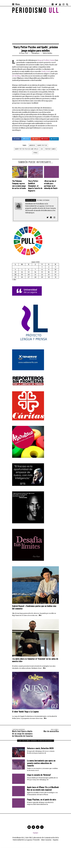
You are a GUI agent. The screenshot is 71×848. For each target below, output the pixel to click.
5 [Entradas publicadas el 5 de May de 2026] (21, 269)
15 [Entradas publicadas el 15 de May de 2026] (42, 272)
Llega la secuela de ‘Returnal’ (39, 774)
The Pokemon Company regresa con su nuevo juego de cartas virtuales (19, 184)
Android (32, 145)
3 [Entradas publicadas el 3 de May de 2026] (55, 267)
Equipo (35, 833)
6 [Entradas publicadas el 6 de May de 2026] (28, 269)
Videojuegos (35, 53)
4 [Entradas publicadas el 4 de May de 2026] (15, 269)
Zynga (39, 60)
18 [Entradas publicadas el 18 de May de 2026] (15, 275)
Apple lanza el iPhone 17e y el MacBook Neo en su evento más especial (43, 788)
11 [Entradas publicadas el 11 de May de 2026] (15, 272)
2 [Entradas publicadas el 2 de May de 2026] (48, 267)
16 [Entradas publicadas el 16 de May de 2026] (49, 272)
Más (40, 615)
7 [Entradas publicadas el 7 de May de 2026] (35, 269)
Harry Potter (42, 145)
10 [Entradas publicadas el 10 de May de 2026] (55, 269)
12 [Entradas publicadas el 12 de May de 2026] (22, 272)
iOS (42, 149)
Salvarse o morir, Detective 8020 (40, 748)
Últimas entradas (43, 200)
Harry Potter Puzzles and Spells (26, 149)
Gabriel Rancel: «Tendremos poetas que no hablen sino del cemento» (34, 607)
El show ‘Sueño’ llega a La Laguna (25, 711)
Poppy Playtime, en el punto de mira (41, 799)
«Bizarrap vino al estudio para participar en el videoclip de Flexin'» (51, 184)
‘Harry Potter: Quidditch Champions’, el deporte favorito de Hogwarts (35, 186)
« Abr (14, 280)
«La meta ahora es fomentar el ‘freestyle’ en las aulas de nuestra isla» (35, 660)
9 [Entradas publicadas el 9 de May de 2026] (48, 269)
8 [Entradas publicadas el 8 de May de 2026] (42, 269)
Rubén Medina (30, 200)
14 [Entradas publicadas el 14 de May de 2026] (35, 272)
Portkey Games (49, 60)
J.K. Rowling (16, 76)
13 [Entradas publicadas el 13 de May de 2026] (28, 272)
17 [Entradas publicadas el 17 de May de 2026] (55, 272)
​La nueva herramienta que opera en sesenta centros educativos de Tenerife (41, 763)
